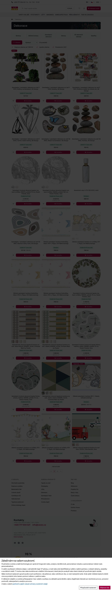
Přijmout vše (104, 588)
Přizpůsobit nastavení (88, 588)
